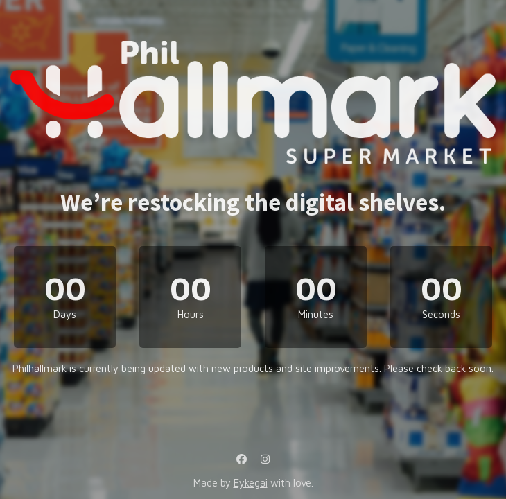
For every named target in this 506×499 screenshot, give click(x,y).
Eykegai (251, 483)
